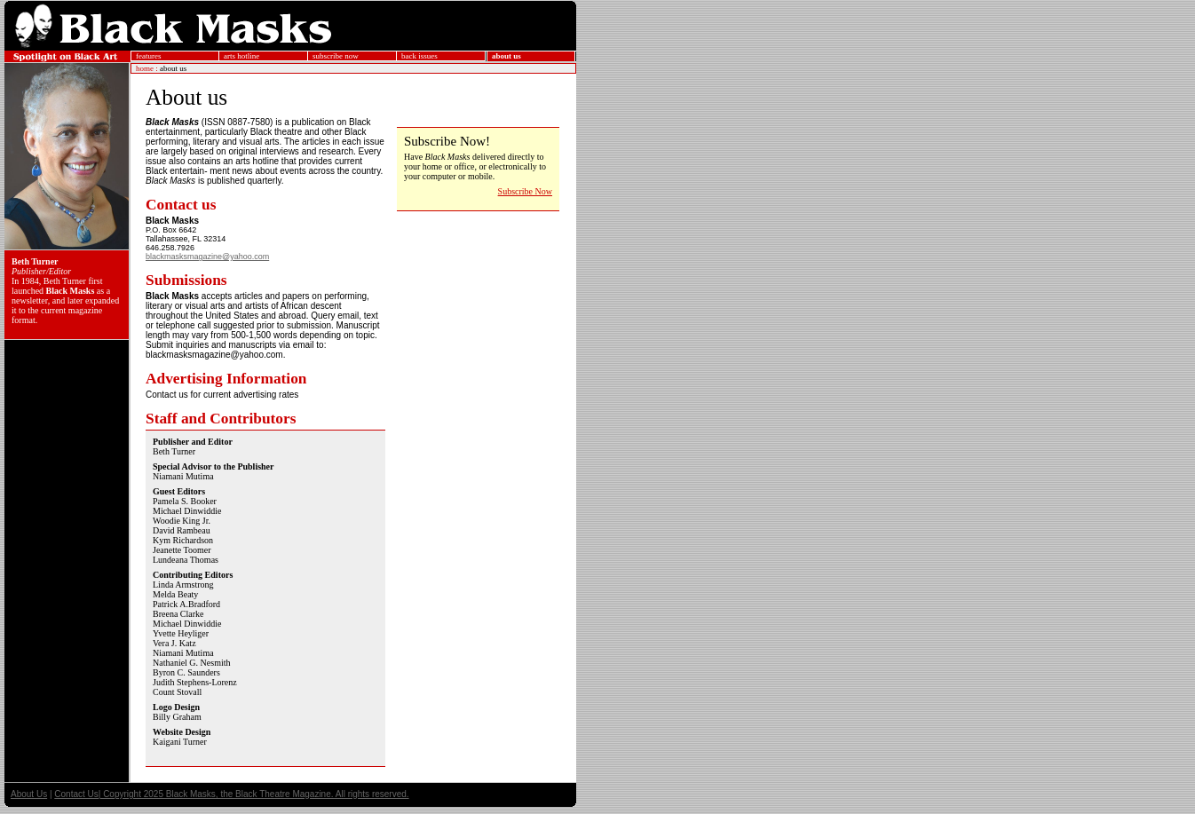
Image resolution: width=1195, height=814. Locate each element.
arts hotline (241, 55)
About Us (29, 794)
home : (147, 68)
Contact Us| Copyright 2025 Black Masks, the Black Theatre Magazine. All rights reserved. (231, 794)
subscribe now (336, 55)
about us (506, 55)
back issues (419, 55)
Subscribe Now (525, 191)
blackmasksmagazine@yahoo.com (207, 256)
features (148, 55)
